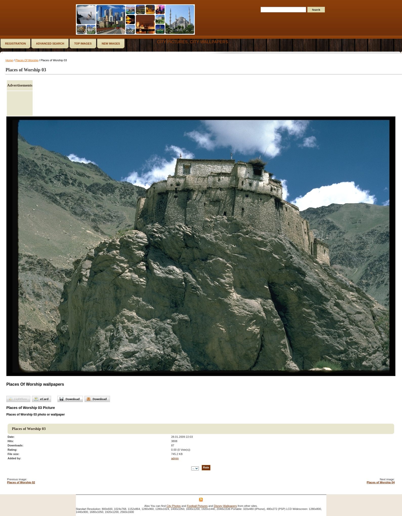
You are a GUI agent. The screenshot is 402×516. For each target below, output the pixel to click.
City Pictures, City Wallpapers (192, 42)
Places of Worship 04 (381, 482)
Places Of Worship (26, 60)
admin (175, 458)
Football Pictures (197, 505)
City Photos (173, 505)
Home (9, 60)
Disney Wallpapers (225, 505)
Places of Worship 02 (21, 482)
